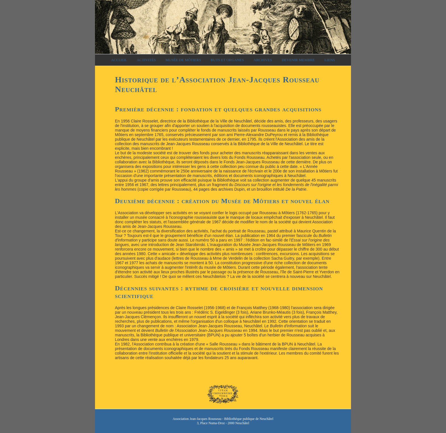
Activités (146, 60)
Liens (330, 60)
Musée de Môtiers (183, 60)
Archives (262, 60)
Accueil (119, 60)
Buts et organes (227, 60)
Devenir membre (298, 60)
